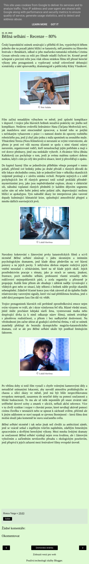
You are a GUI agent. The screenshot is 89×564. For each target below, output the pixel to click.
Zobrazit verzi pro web (44, 554)
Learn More (39, 24)
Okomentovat (11, 536)
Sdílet (7, 519)
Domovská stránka (44, 548)
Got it (54, 24)
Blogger (58, 560)
